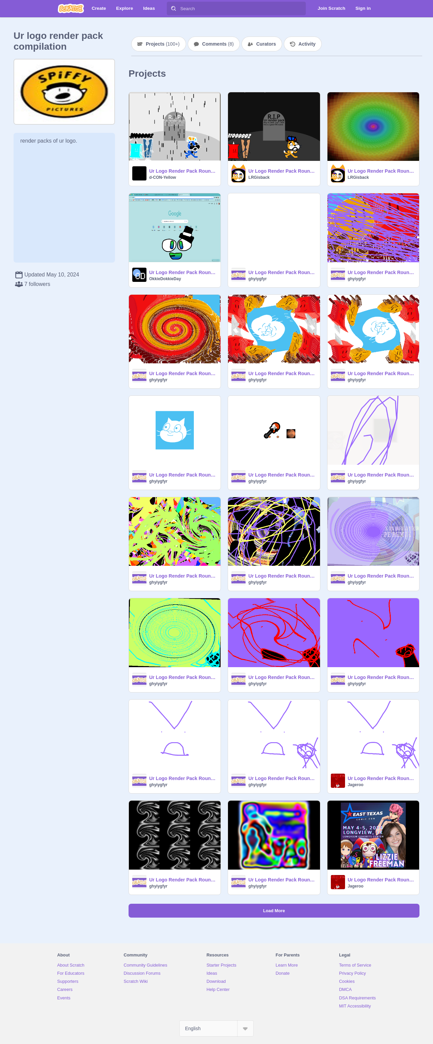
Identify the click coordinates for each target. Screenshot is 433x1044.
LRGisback (259, 177)
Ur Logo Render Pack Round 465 (282, 373)
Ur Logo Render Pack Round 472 (282, 272)
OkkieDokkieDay (165, 278)
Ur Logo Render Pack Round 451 (282, 576)
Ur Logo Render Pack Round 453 (182, 576)
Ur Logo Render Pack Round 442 (381, 677)
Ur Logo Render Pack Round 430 (381, 879)
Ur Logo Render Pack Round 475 (381, 171)
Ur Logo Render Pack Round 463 (381, 373)
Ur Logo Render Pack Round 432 (282, 879)
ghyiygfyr (257, 278)
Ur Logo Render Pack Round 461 (182, 475)
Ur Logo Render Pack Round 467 (182, 373)
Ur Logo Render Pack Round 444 (282, 677)
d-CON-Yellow (162, 177)
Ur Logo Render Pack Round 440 (182, 778)
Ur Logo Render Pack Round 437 (381, 778)
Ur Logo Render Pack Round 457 (381, 475)
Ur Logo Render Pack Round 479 (182, 171)
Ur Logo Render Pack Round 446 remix (182, 677)
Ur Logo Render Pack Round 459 (282, 475)
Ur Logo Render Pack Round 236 (182, 272)
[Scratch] (71, 8)
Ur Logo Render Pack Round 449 (381, 576)
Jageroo (356, 784)
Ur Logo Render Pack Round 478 (282, 171)
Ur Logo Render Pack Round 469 (381, 272)
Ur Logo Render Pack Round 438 (282, 778)
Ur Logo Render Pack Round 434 (182, 879)
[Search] (173, 8)
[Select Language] (216, 1028)
